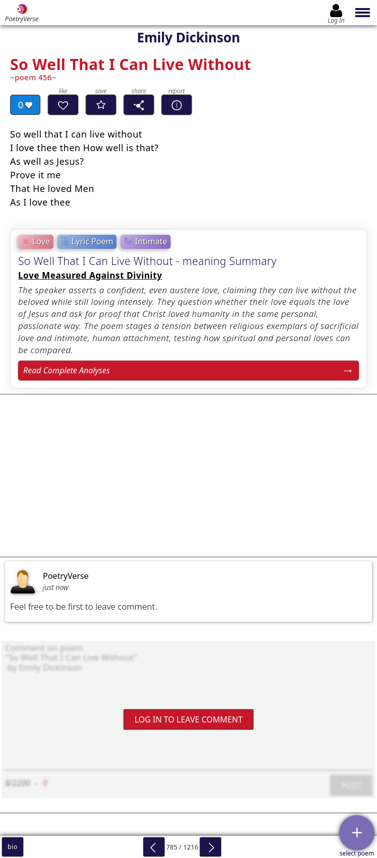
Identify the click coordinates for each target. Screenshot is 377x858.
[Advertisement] (188, 475)
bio (13, 846)
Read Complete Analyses (66, 370)
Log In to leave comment (188, 719)
